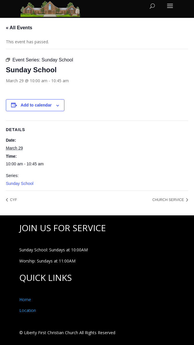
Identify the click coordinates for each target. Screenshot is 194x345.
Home (25, 299)
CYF (13, 200)
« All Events (19, 27)
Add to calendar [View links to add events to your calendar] (36, 105)
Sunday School (19, 183)
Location (27, 310)
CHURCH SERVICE (168, 200)
